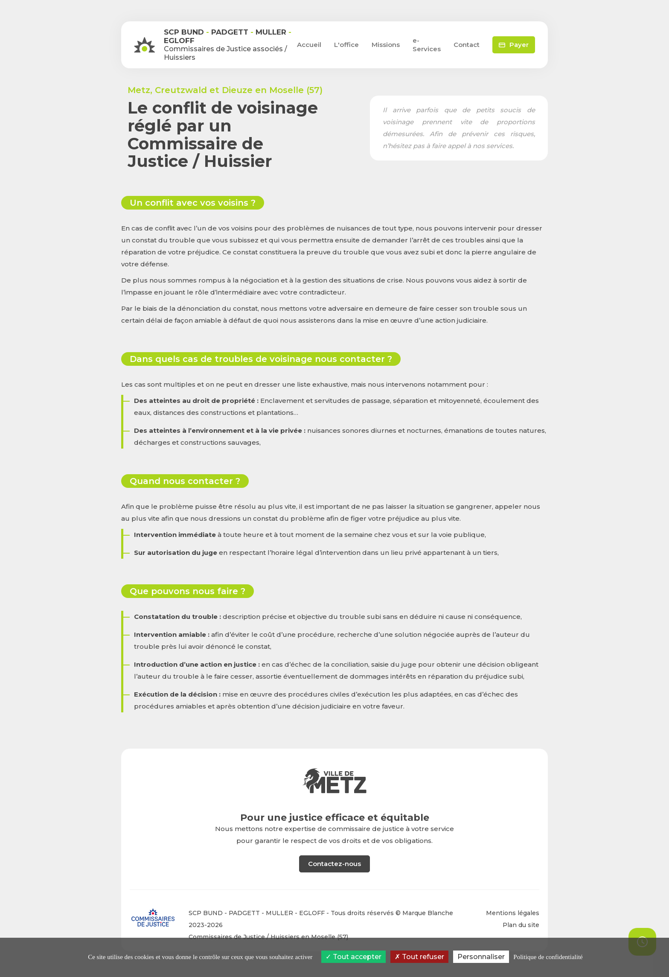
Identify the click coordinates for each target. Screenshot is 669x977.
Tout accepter (353, 957)
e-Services (427, 44)
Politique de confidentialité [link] (547, 957)
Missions (386, 45)
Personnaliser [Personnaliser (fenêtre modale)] (481, 957)
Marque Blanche (427, 913)
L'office (346, 45)
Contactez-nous (334, 864)
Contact (467, 45)
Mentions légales (512, 913)
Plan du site (521, 925)
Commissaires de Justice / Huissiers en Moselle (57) (268, 937)
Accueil (309, 45)
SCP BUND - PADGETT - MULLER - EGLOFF (257, 913)
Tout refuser (419, 957)
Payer (514, 45)
